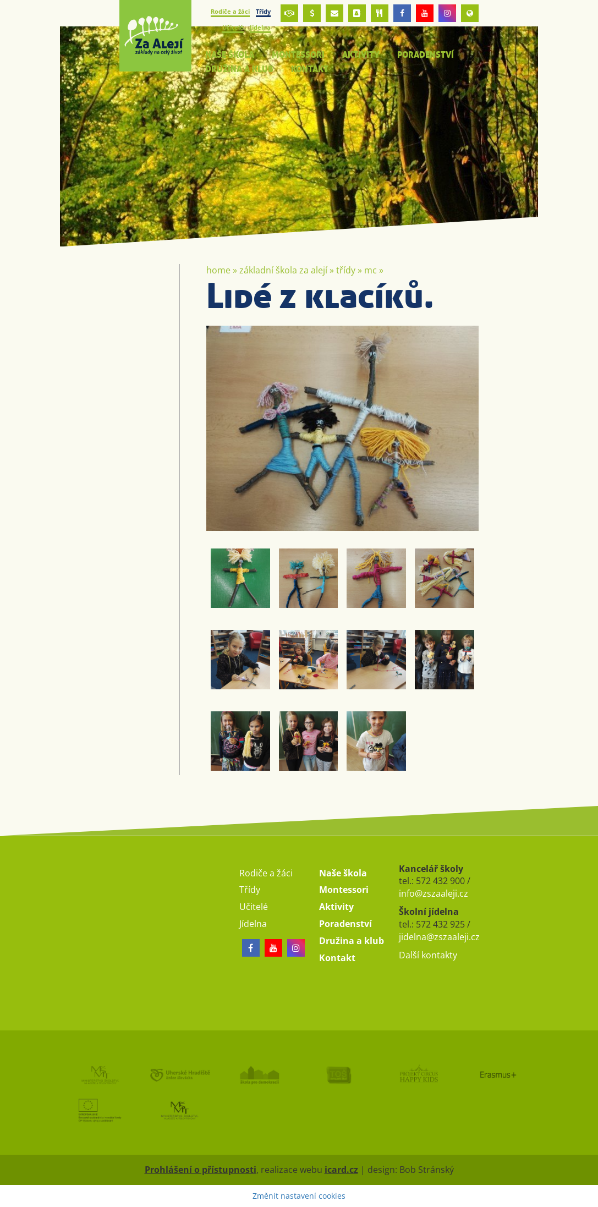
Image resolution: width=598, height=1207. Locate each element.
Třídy (345, 270)
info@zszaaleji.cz (433, 893)
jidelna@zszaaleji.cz (439, 937)
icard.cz (341, 1170)
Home (218, 270)
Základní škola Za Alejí (283, 270)
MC (370, 270)
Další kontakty (428, 955)
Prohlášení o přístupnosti (200, 1170)
